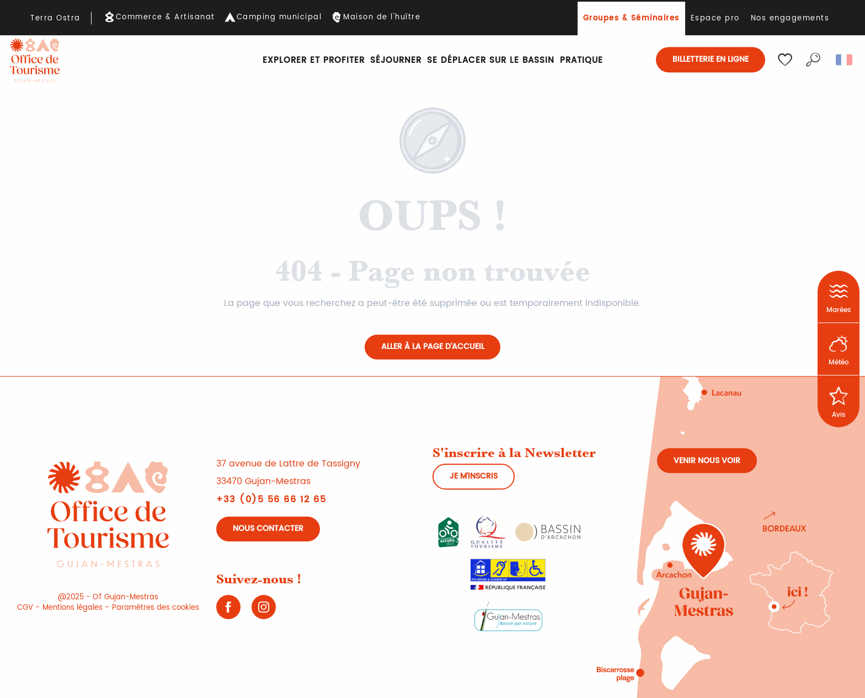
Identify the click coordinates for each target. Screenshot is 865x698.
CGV (25, 608)
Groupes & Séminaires (631, 18)
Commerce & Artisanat (165, 18)
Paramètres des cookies (155, 608)
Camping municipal (279, 18)
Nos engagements (790, 18)
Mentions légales (72, 608)
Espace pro (715, 18)
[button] (813, 59)
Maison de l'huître (381, 18)
